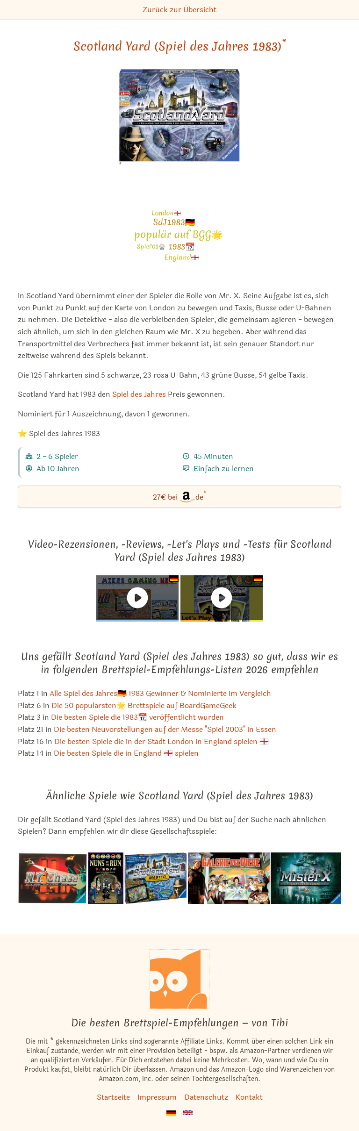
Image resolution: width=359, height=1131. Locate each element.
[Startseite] (179, 979)
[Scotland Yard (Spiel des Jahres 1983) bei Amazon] (180, 121)
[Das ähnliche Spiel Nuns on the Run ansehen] (105, 878)
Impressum (157, 1097)
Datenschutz (206, 1097)
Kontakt (249, 1097)
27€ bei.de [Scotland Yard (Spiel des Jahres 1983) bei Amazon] (180, 496)
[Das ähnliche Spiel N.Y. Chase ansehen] (52, 878)
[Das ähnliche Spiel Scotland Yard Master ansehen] (155, 878)
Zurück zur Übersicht (179, 9)
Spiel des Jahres (139, 394)
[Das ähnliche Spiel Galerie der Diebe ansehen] (229, 878)
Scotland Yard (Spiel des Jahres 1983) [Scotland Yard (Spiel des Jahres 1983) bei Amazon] (179, 46)
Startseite (113, 1097)
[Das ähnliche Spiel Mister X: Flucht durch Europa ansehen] (306, 878)
